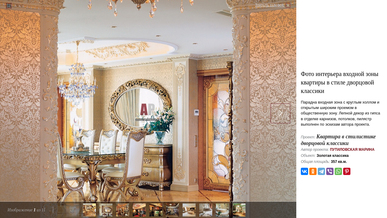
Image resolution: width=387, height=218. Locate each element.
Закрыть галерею (269, 5)
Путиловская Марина (352, 149)
